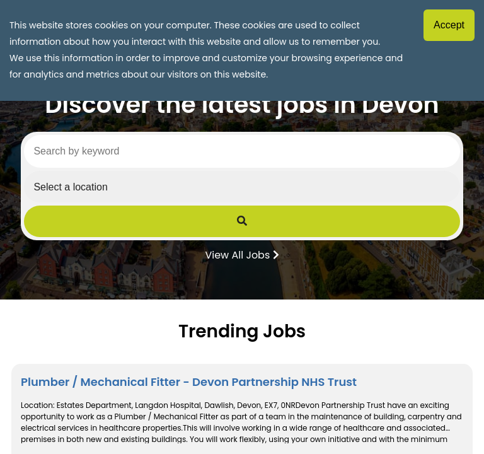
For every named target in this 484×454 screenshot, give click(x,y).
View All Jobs (242, 254)
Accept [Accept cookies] (449, 25)
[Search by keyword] (241, 151)
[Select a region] (241, 186)
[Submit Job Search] (241, 221)
